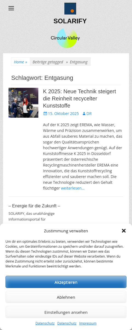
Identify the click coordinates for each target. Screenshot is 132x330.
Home (20, 62)
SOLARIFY (70, 21)
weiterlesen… (72, 188)
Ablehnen (66, 297)
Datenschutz (44, 323)
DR (89, 113)
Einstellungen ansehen (66, 312)
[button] (124, 230)
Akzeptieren (65, 282)
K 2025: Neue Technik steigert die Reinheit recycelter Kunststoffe (79, 98)
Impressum (87, 323)
